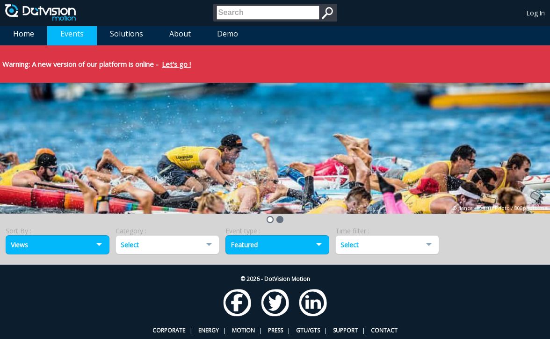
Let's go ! (176, 64)
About (180, 34)
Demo (227, 34)
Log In (536, 12)
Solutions (126, 34)
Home (23, 34)
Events (72, 34)
